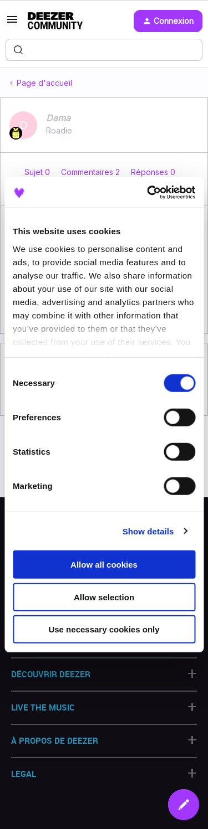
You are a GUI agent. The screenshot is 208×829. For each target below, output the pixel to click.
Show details (148, 530)
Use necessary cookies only (103, 629)
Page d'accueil (44, 82)
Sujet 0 (38, 172)
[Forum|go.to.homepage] (55, 21)
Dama (58, 117)
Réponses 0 (153, 172)
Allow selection (104, 596)
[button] (12, 23)
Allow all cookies (104, 564)
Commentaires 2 (91, 172)
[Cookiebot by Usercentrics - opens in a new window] (148, 192)
